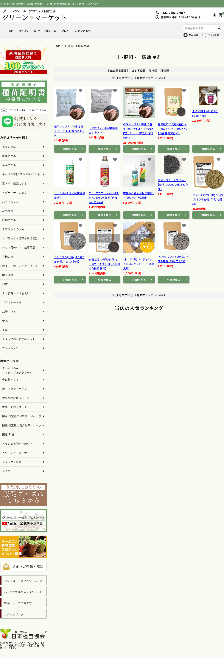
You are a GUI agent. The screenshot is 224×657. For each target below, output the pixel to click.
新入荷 (6, 471)
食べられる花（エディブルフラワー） (17, 370)
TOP (10, 31)
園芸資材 (7, 274)
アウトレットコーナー (16, 452)
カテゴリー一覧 (27, 31)
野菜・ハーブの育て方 (18, 603)
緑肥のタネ (9, 220)
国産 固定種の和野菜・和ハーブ (21, 416)
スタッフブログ (14, 614)
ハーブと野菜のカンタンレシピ (23, 591)
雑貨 (5, 284)
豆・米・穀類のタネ (14, 183)
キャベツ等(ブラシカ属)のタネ (21, 174)
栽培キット (9, 311)
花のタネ (7, 210)
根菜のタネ (9, 155)
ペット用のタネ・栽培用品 (18, 247)
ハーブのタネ (10, 201)
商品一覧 (50, 31)
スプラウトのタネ (13, 229)
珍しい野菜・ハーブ (14, 388)
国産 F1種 (8, 434)
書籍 (5, 329)
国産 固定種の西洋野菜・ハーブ (21, 425)
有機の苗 (7, 256)
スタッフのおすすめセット (18, 339)
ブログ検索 (213, 35)
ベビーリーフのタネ (14, 192)
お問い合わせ (83, 31)
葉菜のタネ (9, 165)
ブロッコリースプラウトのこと (23, 580)
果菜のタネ (9, 146)
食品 (5, 320)
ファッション (10, 348)
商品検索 (193, 35)
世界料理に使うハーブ (16, 397)
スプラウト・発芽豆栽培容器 (20, 238)
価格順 (153, 70)
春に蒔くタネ (10, 379)
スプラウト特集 (11, 461)
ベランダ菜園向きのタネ (17, 443)
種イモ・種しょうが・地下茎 (20, 265)
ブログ (65, 31)
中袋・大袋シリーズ (14, 407)
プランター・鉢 (11, 302)
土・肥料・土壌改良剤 (76, 46)
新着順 (165, 70)
